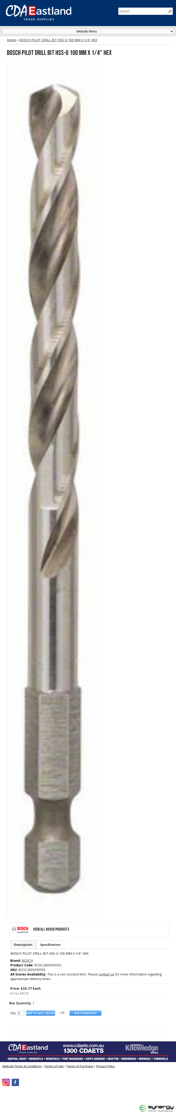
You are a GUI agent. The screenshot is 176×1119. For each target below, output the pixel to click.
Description (23, 945)
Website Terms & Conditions (21, 1066)
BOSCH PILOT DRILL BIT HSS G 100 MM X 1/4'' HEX (58, 40)
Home (11, 40)
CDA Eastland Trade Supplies (41, 1097)
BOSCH (27, 960)
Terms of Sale (54, 1066)
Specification (50, 945)
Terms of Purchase (80, 1066)
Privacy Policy (105, 1066)
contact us (106, 974)
